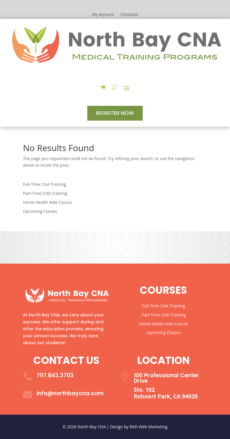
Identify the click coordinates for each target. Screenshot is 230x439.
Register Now (115, 113)
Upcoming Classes (40, 211)
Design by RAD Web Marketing (138, 426)
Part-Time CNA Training (45, 193)
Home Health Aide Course (47, 202)
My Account (103, 14)
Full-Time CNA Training (44, 184)
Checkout (129, 14)
